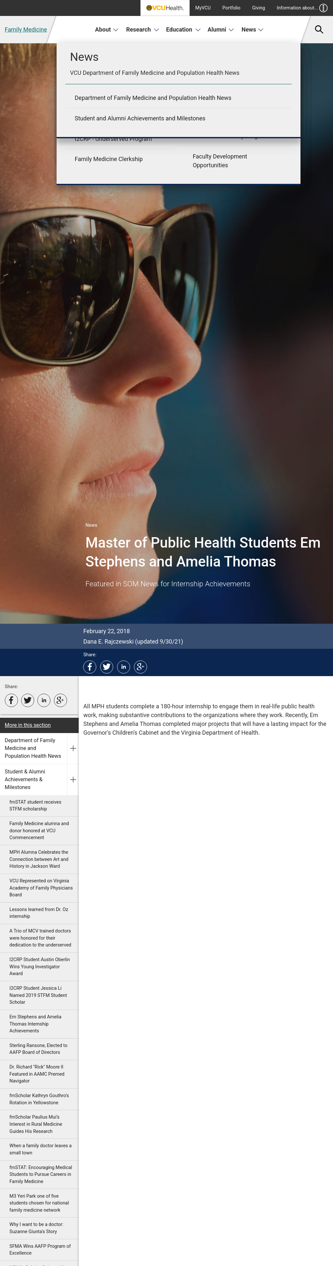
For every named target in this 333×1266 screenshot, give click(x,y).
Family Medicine (26, 29)
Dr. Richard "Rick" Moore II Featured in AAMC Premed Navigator (36, 1074)
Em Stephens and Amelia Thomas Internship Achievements (35, 1024)
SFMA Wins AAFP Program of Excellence (40, 1250)
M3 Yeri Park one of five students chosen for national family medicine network (39, 1203)
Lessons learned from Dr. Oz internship (38, 913)
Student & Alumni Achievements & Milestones (25, 780)
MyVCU (203, 8)
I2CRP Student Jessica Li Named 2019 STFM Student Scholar (38, 995)
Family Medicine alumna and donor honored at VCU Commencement (39, 830)
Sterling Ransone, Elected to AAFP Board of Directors (38, 1049)
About (107, 29)
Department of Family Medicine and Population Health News (33, 748)
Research (142, 29)
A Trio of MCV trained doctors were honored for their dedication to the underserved (40, 938)
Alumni (220, 29)
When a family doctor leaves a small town (40, 1149)
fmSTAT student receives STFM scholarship (35, 805)
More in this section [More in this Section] (28, 725)
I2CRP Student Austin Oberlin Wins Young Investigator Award (39, 966)
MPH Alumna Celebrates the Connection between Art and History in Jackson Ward (38, 859)
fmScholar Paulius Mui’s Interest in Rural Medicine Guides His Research (35, 1124)
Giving (258, 8)
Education (183, 29)
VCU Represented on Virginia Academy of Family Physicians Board (41, 888)
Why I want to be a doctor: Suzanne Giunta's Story (36, 1228)
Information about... (302, 8)
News (253, 29)
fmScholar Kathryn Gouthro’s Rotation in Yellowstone (39, 1099)
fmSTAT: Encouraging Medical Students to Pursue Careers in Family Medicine (40, 1174)
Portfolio (231, 8)
